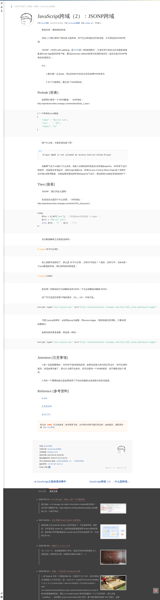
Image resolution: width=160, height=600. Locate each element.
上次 (48, 38)
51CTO (47, 414)
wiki (45, 398)
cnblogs (87, 23)
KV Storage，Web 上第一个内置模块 (68, 500)
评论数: (98, 23)
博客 (36, 6)
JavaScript (44, 6)
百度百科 (48, 406)
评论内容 (42, 492)
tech (92, 23)
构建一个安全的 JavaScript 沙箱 (66, 572)
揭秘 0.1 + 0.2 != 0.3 (61, 546)
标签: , (87, 23)
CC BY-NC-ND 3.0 (55, 464)
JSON (76, 50)
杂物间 (52, 6)
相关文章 (54, 492)
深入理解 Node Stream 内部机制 (66, 521)
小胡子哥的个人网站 (23, 6)
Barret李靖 (45, 23)
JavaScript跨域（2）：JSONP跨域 (70, 461)
